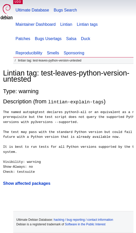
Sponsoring (74, 53)
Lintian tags (87, 24)
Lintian (66, 24)
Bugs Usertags (48, 38)
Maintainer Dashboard (36, 24)
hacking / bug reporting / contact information (83, 220)
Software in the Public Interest (85, 224)
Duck (85, 38)
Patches (23, 38)
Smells (53, 53)
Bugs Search (65, 10)
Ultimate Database (32, 10)
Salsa (71, 38)
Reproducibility (29, 53)
